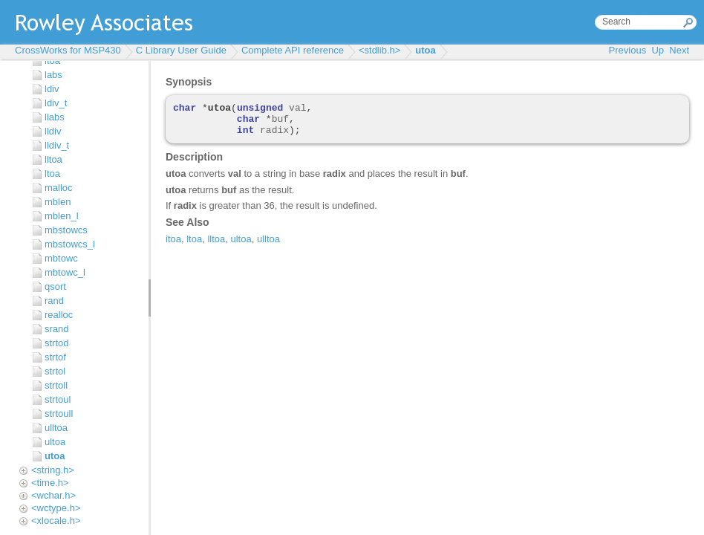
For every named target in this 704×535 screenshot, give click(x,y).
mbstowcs (66, 230)
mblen (58, 201)
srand (57, 328)
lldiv (53, 131)
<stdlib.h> (379, 50)
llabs (55, 117)
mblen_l (62, 215)
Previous (628, 50)
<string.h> (52, 470)
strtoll (56, 385)
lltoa (53, 159)
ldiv (52, 88)
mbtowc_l (65, 272)
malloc (59, 187)
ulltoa (56, 427)
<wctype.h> (56, 507)
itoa (52, 60)
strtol (55, 371)
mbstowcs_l (70, 244)
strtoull (59, 413)
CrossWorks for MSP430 (68, 50)
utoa (425, 50)
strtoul (58, 399)
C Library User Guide (181, 50)
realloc (59, 314)
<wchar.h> (53, 495)
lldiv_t (57, 145)
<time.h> (50, 482)
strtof (55, 357)
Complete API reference (292, 50)
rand (54, 300)
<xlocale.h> (56, 520)
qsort (55, 286)
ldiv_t (56, 102)
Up (657, 50)
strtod (57, 342)
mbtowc (61, 258)
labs (53, 74)
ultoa (55, 441)
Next (679, 50)
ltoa (52, 173)
